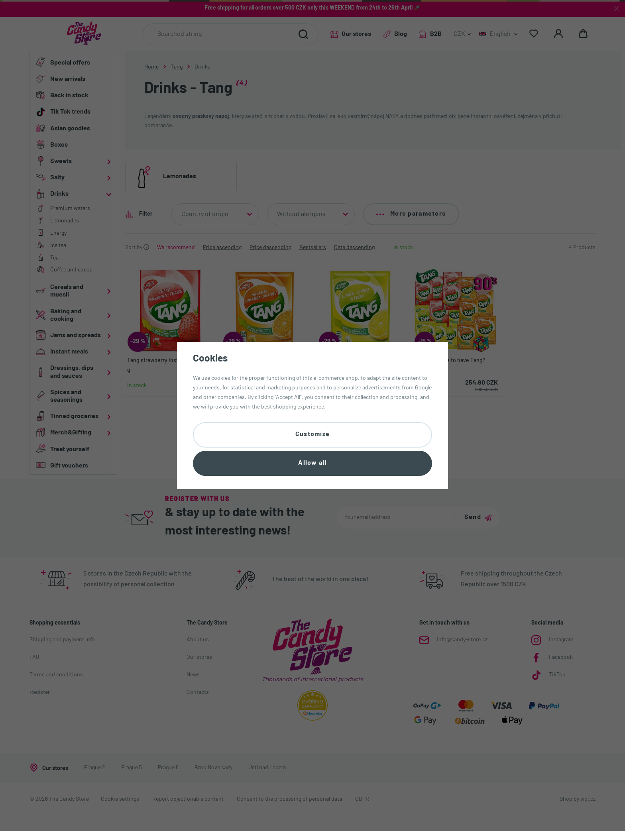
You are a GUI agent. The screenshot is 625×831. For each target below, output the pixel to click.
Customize (312, 434)
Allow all (312, 463)
